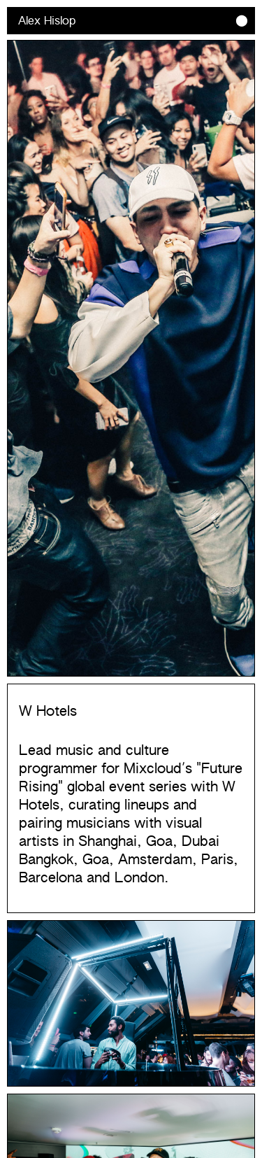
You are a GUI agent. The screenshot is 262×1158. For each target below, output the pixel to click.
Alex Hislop (46, 21)
